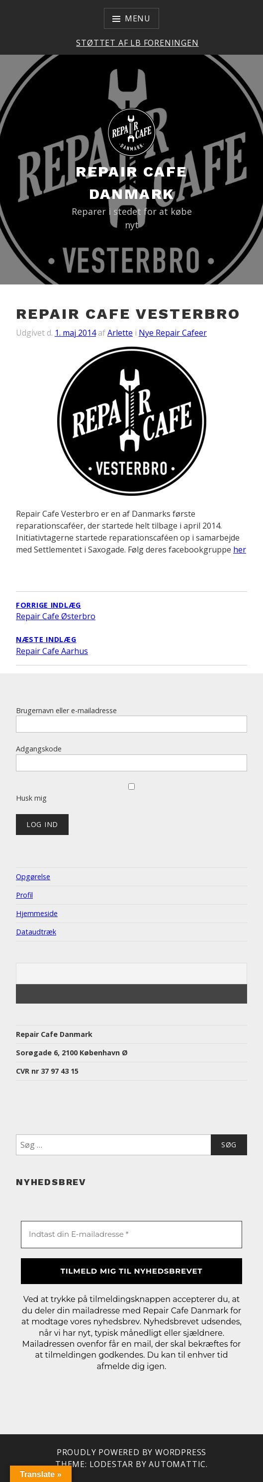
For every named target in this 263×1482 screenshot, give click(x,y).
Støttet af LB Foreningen (137, 42)
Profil (24, 895)
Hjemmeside (37, 913)
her (239, 549)
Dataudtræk (36, 931)
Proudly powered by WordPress (131, 1452)
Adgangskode (39, 748)
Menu (138, 18)
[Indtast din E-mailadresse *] (131, 1234)
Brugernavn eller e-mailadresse (66, 710)
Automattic (177, 1464)
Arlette (120, 332)
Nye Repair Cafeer (173, 332)
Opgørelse (33, 876)
